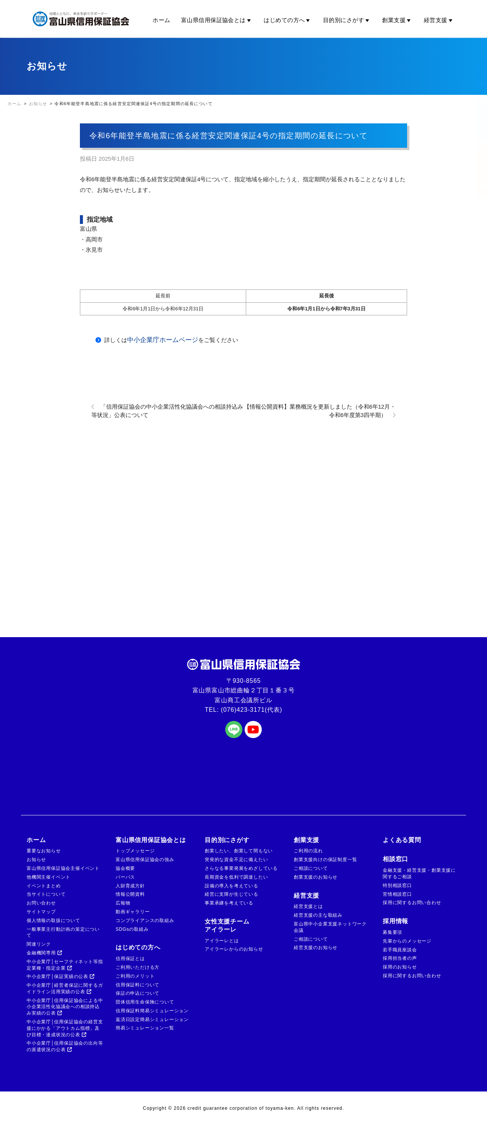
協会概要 (125, 868)
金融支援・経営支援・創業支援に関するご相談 (419, 873)
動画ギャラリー (133, 911)
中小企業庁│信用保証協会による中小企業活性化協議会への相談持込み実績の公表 (65, 1007)
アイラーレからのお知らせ (234, 949)
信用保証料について (137, 985)
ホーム (161, 20)
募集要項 (392, 932)
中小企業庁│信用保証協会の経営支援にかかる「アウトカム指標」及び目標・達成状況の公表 (65, 1028)
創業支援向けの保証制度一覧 (325, 859)
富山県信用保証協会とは (217, 20)
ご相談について (311, 868)
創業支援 (397, 20)
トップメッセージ (135, 850)
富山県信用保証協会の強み (145, 859)
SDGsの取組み (132, 929)
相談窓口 (395, 859)
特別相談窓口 (397, 885)
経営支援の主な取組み (318, 915)
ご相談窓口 (475, 171)
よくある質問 (402, 840)
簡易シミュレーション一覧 (145, 1028)
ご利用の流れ (308, 850)
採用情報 (395, 921)
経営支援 (439, 20)
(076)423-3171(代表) (251, 709)
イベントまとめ (44, 885)
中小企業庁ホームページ (162, 340)
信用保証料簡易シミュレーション (152, 1010)
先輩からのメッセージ (407, 941)
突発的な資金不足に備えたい (236, 859)
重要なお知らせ (44, 850)
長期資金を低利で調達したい (236, 877)
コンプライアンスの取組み (145, 920)
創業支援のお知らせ (315, 877)
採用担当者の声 (400, 958)
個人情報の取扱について (53, 920)
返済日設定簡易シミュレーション (152, 1019)
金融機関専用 (44, 953)
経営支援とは (308, 906)
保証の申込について (137, 993)
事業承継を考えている (229, 903)
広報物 (123, 903)
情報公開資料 (130, 894)
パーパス (125, 877)
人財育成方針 (130, 885)
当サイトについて (46, 894)
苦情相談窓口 (397, 894)
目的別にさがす (347, 20)
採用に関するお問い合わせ (412, 902)
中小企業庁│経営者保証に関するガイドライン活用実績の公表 (65, 988)
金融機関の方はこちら (475, 101)
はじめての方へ (288, 20)
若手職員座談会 (400, 949)
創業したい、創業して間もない (239, 850)
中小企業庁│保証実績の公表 (61, 976)
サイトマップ (41, 911)
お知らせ (36, 859)
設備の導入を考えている (231, 885)
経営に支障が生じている (231, 894)
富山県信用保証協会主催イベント (63, 868)
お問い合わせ (41, 903)
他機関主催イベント (48, 877)
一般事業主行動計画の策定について (63, 932)
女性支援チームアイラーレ (227, 925)
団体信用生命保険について (145, 1002)
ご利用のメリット (135, 976)
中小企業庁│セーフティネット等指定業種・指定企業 (65, 965)
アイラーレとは (222, 940)
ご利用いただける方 (137, 967)
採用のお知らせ (400, 967)
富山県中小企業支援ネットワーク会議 (330, 927)
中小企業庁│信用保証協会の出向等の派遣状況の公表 (65, 1046)
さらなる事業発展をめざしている (241, 868)
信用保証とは (130, 958)
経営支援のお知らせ (315, 947)
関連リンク (39, 944)
